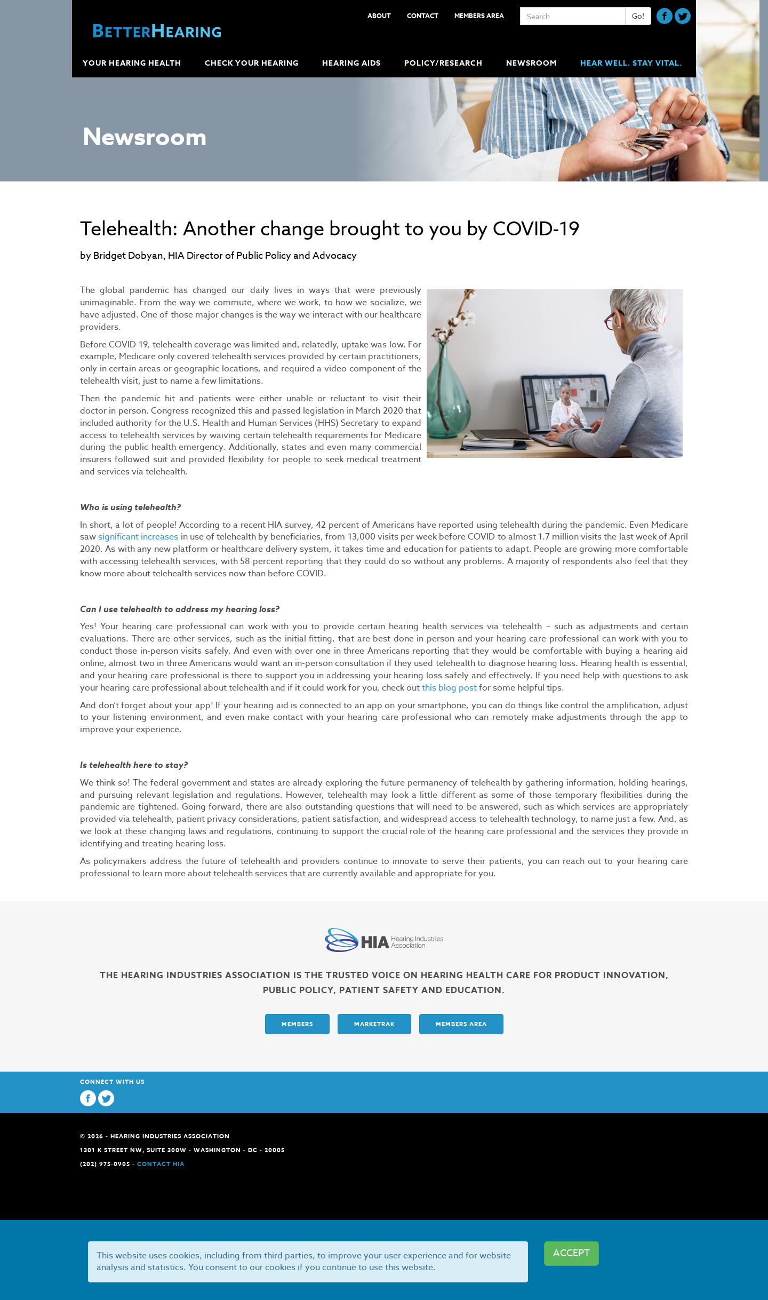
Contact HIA (161, 1164)
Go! (638, 16)
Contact (422, 15)
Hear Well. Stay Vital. (631, 63)
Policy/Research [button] (444, 63)
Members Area (479, 15)
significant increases (138, 536)
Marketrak (374, 1024)
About (379, 15)
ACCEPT (571, 1253)
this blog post (449, 687)
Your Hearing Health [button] (133, 63)
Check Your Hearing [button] (253, 63)
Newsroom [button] (532, 63)
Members (297, 1024)
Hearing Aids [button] (352, 63)
